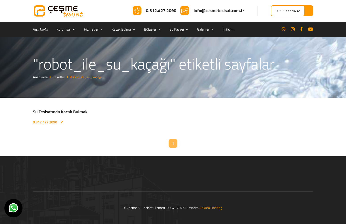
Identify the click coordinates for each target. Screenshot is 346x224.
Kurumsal (63, 29)
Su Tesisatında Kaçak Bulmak (60, 111)
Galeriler (203, 29)
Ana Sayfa (40, 29)
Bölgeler (150, 29)
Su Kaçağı (177, 29)
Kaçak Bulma (121, 29)
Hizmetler (91, 29)
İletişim (228, 29)
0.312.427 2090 (45, 122)
